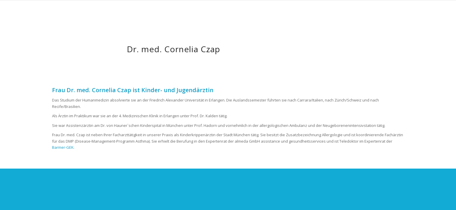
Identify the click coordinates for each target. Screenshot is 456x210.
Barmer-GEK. (63, 147)
